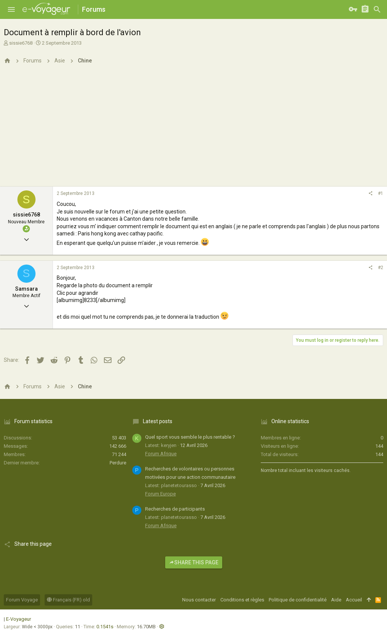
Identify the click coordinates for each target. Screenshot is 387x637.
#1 (380, 193)
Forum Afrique (160, 453)
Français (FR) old (68, 600)
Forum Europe (160, 494)
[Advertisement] (193, 130)
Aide (336, 600)
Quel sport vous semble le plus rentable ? (190, 437)
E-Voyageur (18, 619)
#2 (380, 267)
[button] (11, 9)
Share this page (193, 562)
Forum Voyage (22, 600)
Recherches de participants (175, 509)
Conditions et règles (242, 600)
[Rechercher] (377, 9)
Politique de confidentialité (298, 600)
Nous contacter (199, 600)
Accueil (354, 600)
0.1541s (104, 626)
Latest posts (157, 421)
